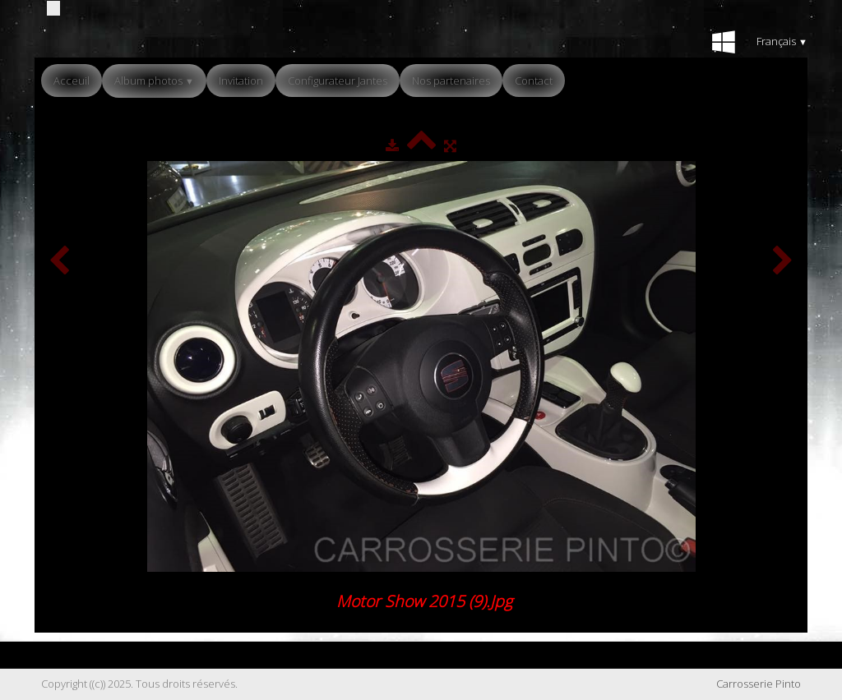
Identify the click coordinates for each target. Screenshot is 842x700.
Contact (534, 80)
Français (781, 41)
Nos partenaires (451, 80)
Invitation (241, 80)
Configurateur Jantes (337, 80)
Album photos (154, 80)
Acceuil (71, 80)
